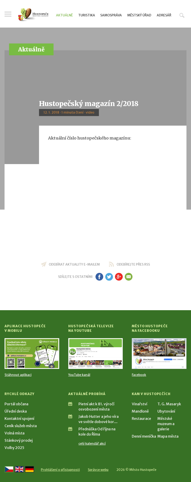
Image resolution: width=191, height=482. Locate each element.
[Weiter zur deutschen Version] (29, 469)
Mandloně (140, 411)
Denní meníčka (144, 436)
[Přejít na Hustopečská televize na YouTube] (95, 353)
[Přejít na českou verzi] (9, 469)
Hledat (181, 15)
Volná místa (14, 433)
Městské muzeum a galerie (165, 423)
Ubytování (166, 411)
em (128, 277)
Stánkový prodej (19, 440)
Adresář (164, 15)
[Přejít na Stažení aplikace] (32, 353)
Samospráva (111, 15)
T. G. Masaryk (169, 404)
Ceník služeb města (21, 426)
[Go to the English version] (19, 469)
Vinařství (139, 404)
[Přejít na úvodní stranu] (33, 14)
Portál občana (16, 404)
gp (119, 277)
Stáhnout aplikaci (18, 375)
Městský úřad (139, 15)
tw (109, 277)
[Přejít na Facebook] (159, 353)
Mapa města (168, 436)
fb (99, 277)
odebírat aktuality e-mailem (74, 264)
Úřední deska (16, 411)
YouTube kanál (79, 375)
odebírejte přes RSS (133, 264)
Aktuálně (64, 15)
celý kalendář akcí (92, 443)
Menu (8, 14)
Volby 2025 (14, 447)
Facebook (139, 375)
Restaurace (141, 418)
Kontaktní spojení (19, 418)
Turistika (86, 15)
